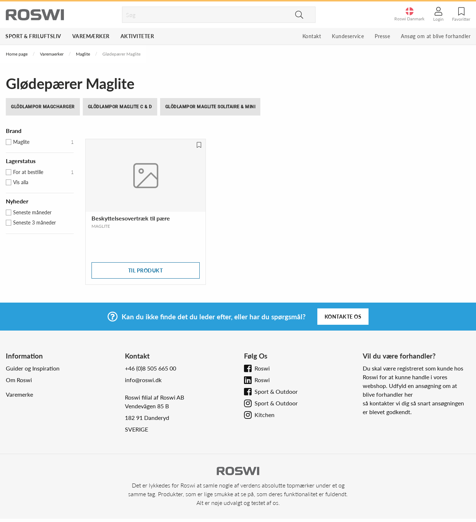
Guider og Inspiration (33, 368)
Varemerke (19, 394)
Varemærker (91, 36)
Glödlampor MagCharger (43, 106)
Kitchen (264, 414)
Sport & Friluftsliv (33, 36)
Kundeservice (348, 36)
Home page (17, 54)
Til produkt (145, 270)
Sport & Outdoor (276, 391)
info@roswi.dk (143, 379)
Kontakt (311, 36)
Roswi (262, 368)
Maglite (83, 54)
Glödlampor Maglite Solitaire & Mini (210, 106)
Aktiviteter (137, 36)
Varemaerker (52, 54)
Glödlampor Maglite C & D (120, 106)
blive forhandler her (388, 394)
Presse (382, 36)
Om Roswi (19, 379)
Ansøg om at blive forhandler (436, 36)
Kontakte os (343, 316)
